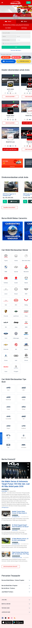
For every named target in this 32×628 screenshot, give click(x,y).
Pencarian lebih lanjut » (16, 50)
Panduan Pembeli (16, 528)
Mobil (8, 21)
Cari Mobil (8, 27)
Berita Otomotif (5, 489)
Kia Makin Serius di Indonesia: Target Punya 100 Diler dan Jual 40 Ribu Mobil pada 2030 (16, 484)
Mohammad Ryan (16, 516)
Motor (24, 21)
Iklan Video (15, 57)
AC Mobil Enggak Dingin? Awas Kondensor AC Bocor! (20, 525)
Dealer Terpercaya (26, 57)
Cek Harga (24, 27)
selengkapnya (5, 507)
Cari (16, 47)
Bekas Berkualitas (8, 61)
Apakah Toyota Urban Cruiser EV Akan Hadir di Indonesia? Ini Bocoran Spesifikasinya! (19, 512)
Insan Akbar (4, 491)
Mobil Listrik (15, 515)
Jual (28, 2)
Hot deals (5, 57)
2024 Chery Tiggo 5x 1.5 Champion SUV (9, 194)
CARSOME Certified (23, 61)
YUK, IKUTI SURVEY (1, 438)
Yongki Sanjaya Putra (17, 557)
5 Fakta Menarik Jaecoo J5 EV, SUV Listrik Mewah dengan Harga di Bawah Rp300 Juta (20, 539)
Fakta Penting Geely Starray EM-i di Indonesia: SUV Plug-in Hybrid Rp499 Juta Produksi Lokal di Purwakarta (21, 553)
